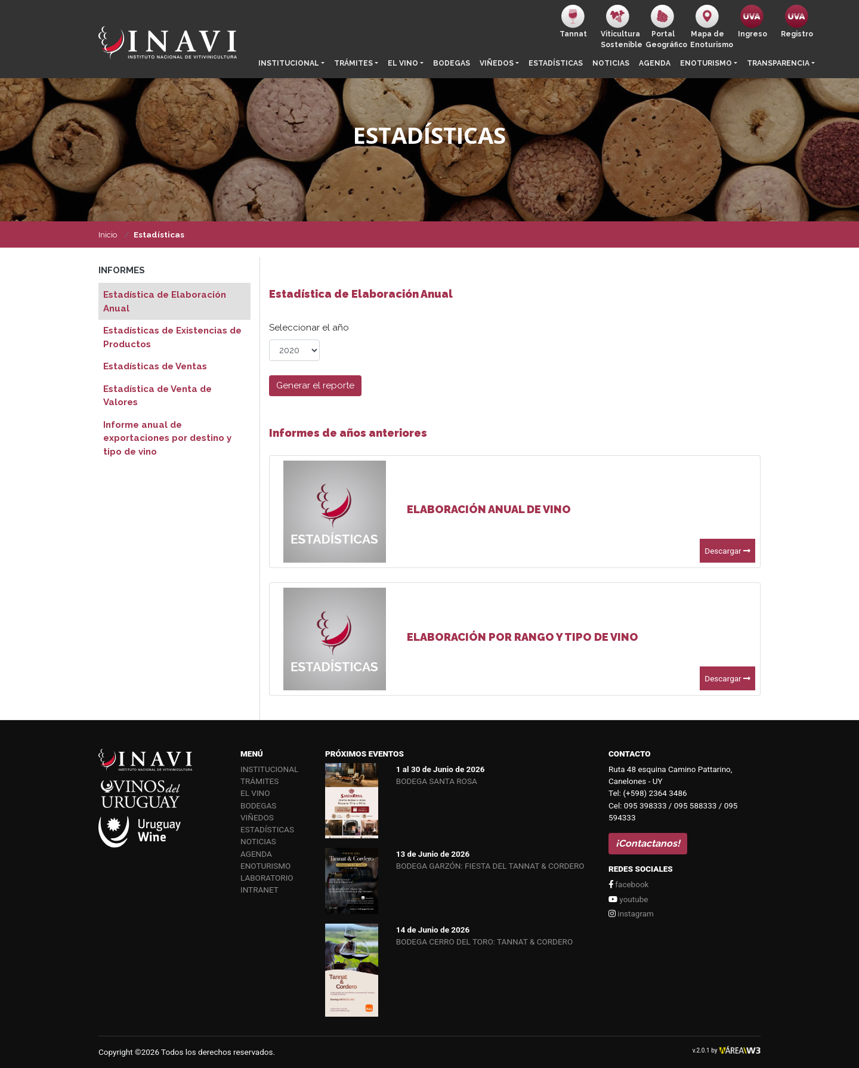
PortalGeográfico (665, 27)
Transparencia (778, 63)
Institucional (288, 63)
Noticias (610, 63)
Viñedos (497, 63)
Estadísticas (556, 63)
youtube (628, 899)
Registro (797, 21)
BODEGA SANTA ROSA (436, 781)
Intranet (259, 889)
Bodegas (451, 63)
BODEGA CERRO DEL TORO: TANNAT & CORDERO (484, 941)
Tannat (573, 21)
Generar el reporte (315, 385)
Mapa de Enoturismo (710, 27)
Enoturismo (706, 63)
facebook (628, 884)
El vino (403, 63)
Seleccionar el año (309, 327)
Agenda (654, 63)
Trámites (353, 63)
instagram (631, 913)
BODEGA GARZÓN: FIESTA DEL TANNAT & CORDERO (490, 866)
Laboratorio (266, 877)
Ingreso (752, 21)
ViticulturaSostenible (621, 27)
